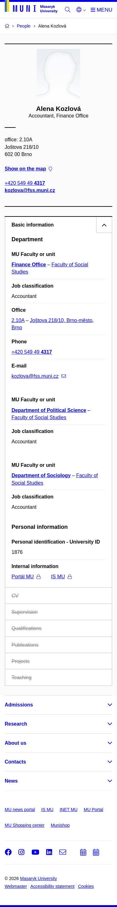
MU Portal (93, 809)
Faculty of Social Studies (39, 417)
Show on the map (28, 168)
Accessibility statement (52, 886)
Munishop (60, 825)
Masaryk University (38, 878)
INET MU (68, 809)
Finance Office (29, 264)
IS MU (61, 576)
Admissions (19, 704)
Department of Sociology (41, 475)
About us (15, 743)
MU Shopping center (25, 825)
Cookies (86, 886)
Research (16, 724)
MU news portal (20, 809)
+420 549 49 (25, 183)
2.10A (18, 320)
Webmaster (16, 886)
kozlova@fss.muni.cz (30, 190)
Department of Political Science (49, 410)
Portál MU (26, 576)
